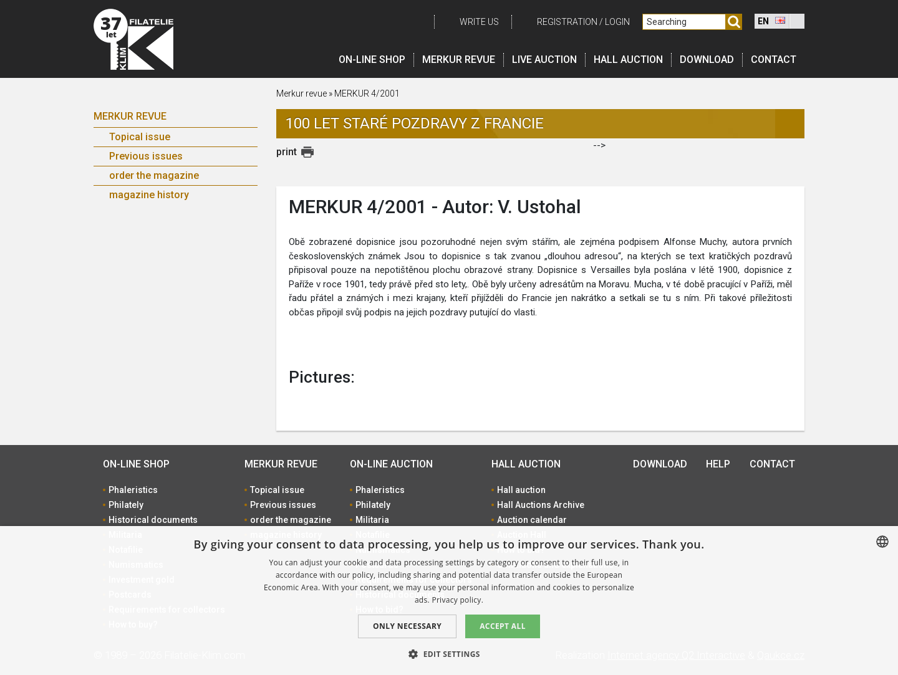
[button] (449, 654)
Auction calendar (532, 520)
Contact (773, 59)
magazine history (149, 195)
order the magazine (154, 175)
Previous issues (146, 156)
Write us (479, 22)
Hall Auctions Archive (540, 505)
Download (707, 59)
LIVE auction (544, 59)
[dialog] (449, 600)
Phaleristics (133, 490)
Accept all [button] (503, 626)
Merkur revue (458, 59)
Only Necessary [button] (407, 626)
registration (567, 22)
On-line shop (372, 59)
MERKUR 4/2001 (367, 93)
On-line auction (391, 464)
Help (718, 464)
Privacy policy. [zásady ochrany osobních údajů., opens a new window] (457, 600)
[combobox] (882, 541)
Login (617, 22)
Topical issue (139, 137)
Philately (126, 505)
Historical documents (153, 520)
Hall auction (628, 59)
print (286, 152)
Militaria (372, 520)
